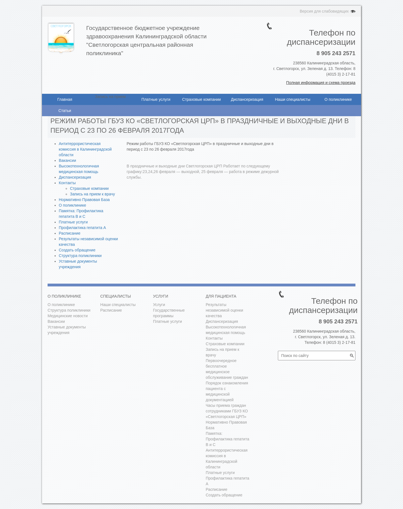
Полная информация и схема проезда (320, 82)
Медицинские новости (68, 316)
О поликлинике (338, 99)
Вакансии (67, 160)
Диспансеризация (247, 99)
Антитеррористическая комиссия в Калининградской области (85, 149)
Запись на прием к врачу (92, 194)
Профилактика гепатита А (82, 227)
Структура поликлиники (80, 255)
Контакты (67, 183)
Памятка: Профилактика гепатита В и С (227, 439)
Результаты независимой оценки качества (224, 310)
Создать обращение (77, 250)
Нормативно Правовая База (84, 199)
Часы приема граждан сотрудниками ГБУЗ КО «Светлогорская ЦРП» (227, 411)
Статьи (64, 110)
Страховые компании (201, 99)
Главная (64, 99)
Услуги (159, 304)
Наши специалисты (292, 99)
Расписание (69, 233)
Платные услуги (155, 99)
